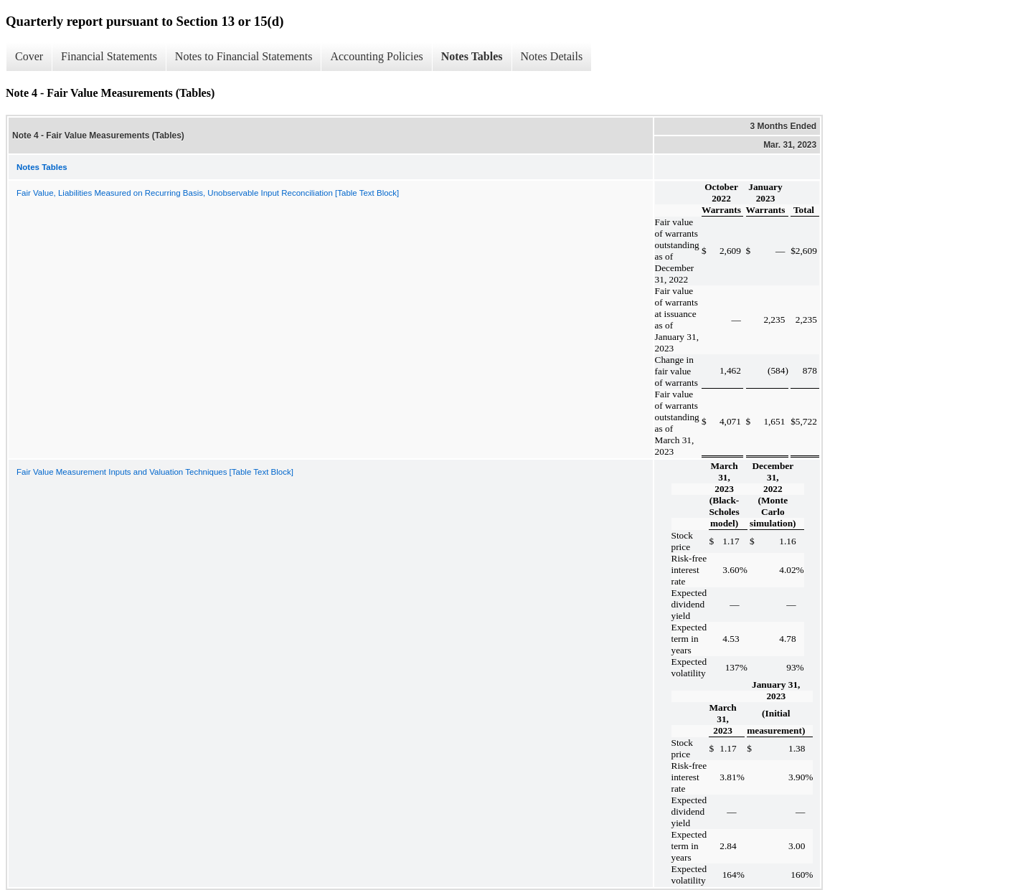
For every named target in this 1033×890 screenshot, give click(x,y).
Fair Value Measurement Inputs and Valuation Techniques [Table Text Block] (154, 472)
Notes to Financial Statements (244, 56)
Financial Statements (109, 56)
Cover (29, 56)
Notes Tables (472, 56)
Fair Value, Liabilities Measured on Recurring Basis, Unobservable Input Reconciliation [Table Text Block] (207, 193)
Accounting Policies (376, 56)
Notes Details (552, 56)
